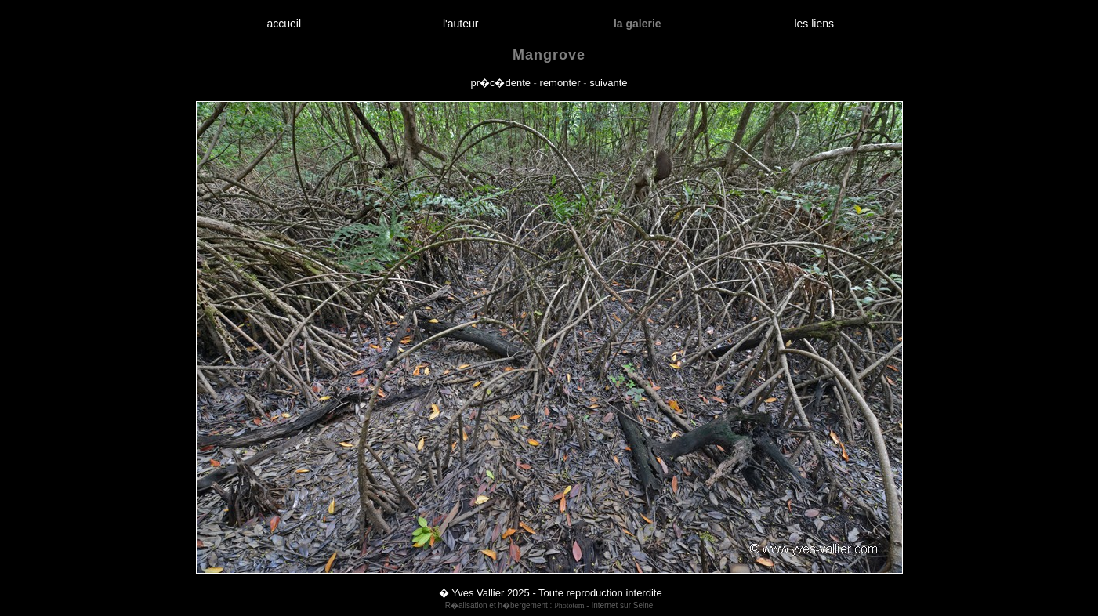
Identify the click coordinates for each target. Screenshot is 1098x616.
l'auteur (460, 23)
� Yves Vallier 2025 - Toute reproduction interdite (550, 593)
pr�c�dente (500, 83)
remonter (560, 83)
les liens (814, 23)
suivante (608, 83)
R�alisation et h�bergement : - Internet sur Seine (549, 605)
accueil (284, 23)
